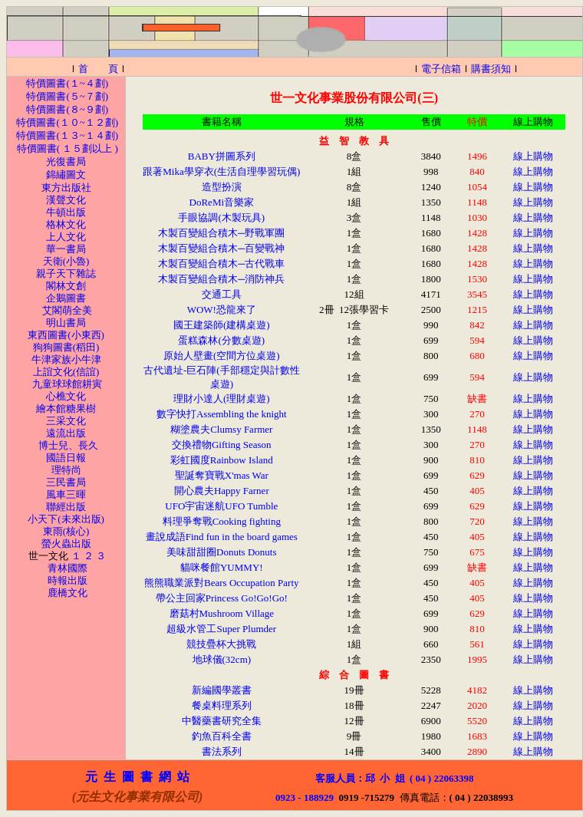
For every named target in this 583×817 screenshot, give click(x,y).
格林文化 (66, 224)
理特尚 (66, 470)
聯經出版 (66, 506)
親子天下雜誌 (66, 273)
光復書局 (66, 161)
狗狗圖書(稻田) (66, 347)
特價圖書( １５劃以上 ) (67, 148)
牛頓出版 (66, 212)
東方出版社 (66, 187)
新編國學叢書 (222, 690)
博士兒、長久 (68, 445)
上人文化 (66, 236)
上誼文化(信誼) (66, 371)
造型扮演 (222, 187)
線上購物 (533, 156)
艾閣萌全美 (67, 310)
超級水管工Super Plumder (221, 628)
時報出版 (67, 580)
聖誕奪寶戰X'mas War (221, 475)
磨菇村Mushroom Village (222, 613)
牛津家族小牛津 (66, 359)
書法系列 (222, 751)
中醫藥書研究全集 (222, 720)
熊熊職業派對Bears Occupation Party (221, 582)
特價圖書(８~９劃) (67, 109)
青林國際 (67, 568)
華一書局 (66, 249)
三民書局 (66, 482)
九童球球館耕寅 (67, 384)
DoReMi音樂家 (222, 202)
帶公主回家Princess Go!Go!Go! (222, 598)
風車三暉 (66, 494)
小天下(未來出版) (64, 519)
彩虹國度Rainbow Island (221, 460)
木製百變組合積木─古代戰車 (221, 263)
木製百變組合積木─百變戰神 (221, 248)
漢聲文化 (66, 200)
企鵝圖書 (66, 298)
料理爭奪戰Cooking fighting (222, 521)
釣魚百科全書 (222, 736)
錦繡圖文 (66, 174)
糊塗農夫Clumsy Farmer (221, 429)
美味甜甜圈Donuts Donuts (221, 552)
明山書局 (66, 322)
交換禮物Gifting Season (222, 444)
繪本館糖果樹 (66, 408)
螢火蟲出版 (66, 543)
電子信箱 (441, 68)
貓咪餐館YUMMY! (221, 567)
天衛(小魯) (66, 261)
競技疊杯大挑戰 (221, 644)
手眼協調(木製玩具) (221, 217)
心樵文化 (66, 396)
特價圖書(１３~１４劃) (67, 135)
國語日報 (66, 457)
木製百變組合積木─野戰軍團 (221, 233)
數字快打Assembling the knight (221, 414)
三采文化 (66, 421)
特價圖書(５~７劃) (67, 96)
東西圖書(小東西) (66, 335)
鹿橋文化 (67, 592)
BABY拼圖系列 (221, 156)
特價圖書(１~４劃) (67, 83)
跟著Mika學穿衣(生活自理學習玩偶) (221, 171)
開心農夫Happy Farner (221, 490)
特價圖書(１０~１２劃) (67, 122)
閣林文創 (66, 286)
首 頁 (98, 68)
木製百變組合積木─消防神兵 (221, 279)
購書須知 (491, 68)
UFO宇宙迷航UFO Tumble (221, 506)
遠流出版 (66, 433)
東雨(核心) (66, 531)
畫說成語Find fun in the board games (222, 536)
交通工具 (222, 294)
